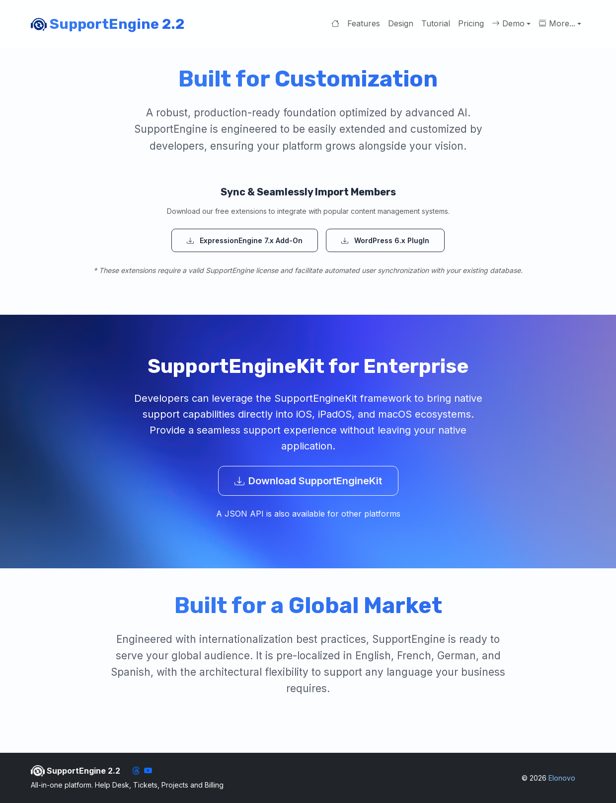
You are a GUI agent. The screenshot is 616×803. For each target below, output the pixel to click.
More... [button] (557, 23)
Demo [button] (508, 23)
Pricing (471, 23)
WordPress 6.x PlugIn (385, 240)
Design (400, 23)
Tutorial (435, 23)
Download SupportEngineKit (308, 481)
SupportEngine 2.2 (107, 24)
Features (363, 23)
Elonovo (561, 778)
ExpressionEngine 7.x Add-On (245, 240)
